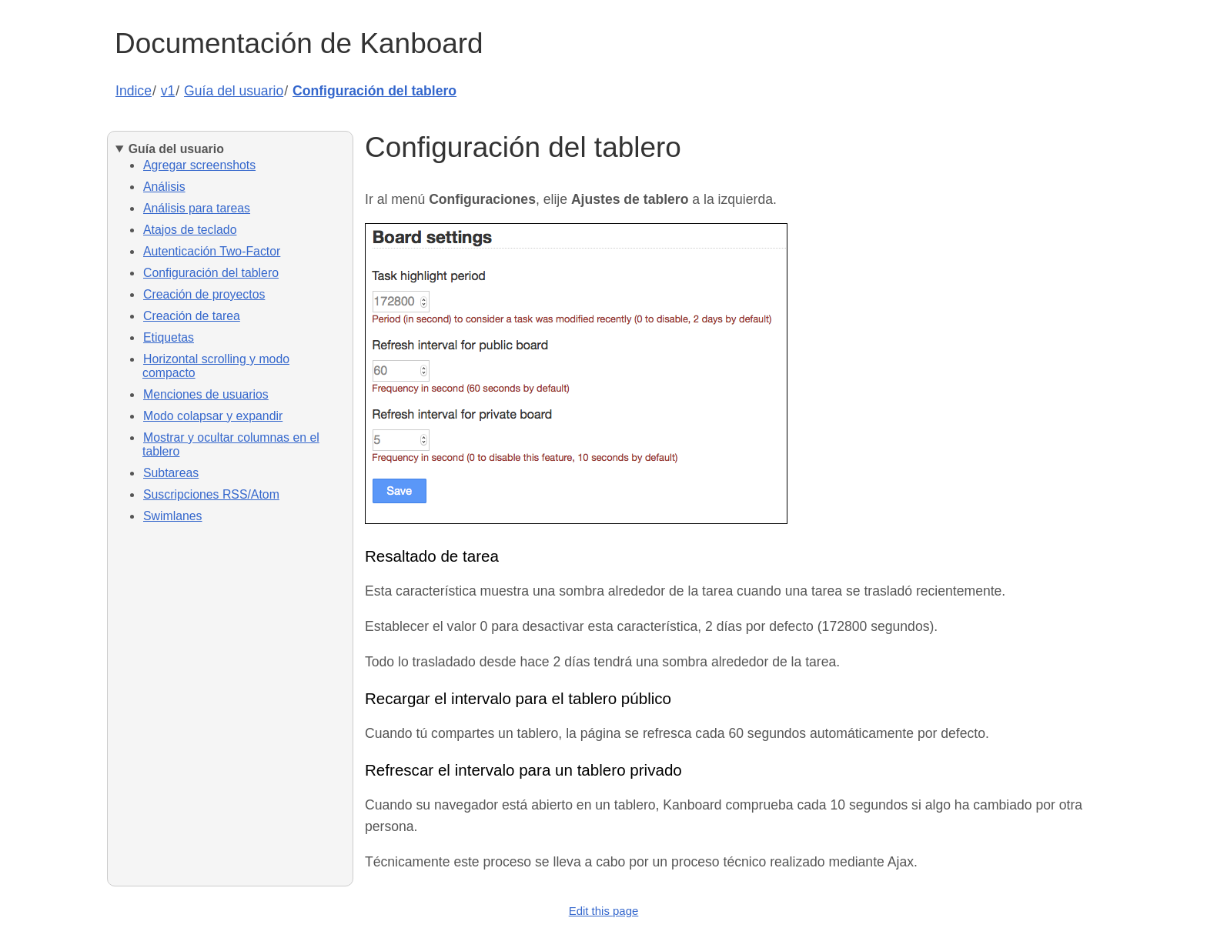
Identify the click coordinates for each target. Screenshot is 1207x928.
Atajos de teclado (189, 229)
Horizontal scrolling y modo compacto (215, 365)
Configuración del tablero (374, 90)
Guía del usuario (233, 90)
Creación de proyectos (204, 294)
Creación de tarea (191, 315)
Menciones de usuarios (206, 394)
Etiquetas (168, 337)
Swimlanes (172, 515)
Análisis (164, 186)
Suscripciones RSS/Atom (211, 494)
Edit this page (604, 910)
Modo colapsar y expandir (213, 415)
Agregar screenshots (199, 165)
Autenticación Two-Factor (211, 251)
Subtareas (171, 472)
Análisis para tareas (196, 208)
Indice (133, 90)
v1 (168, 90)
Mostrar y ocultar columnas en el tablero (230, 444)
